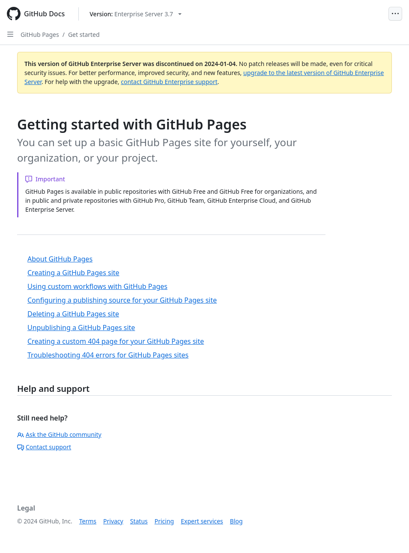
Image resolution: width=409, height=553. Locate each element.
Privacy (113, 521)
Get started (84, 34)
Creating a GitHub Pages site (73, 272)
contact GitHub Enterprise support (169, 82)
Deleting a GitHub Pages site (73, 314)
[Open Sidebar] (10, 34)
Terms (87, 521)
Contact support (44, 447)
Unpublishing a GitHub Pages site (81, 327)
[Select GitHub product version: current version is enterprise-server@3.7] (135, 14)
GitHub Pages (40, 34)
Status (139, 521)
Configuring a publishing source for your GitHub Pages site (122, 300)
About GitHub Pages (60, 259)
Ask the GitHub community (59, 434)
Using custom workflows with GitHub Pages (97, 286)
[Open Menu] (395, 14)
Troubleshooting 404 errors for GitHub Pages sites (107, 355)
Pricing (164, 521)
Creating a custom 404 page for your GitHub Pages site (115, 341)
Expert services (202, 521)
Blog (236, 521)
